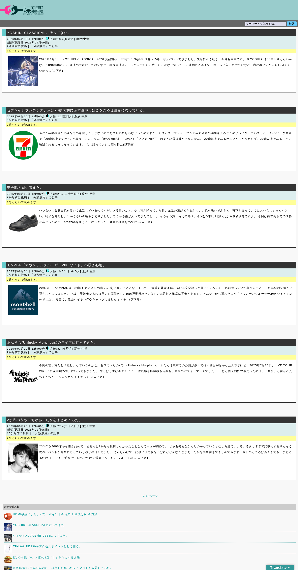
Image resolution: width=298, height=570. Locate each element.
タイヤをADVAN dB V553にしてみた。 (41, 535)
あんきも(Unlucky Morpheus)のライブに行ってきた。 (52, 342)
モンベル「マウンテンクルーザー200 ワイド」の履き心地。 (56, 265)
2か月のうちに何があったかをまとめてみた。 (44, 420)
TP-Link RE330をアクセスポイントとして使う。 (47, 546)
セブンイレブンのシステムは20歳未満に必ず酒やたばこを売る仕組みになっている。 (77, 110)
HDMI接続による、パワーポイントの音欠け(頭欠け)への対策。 (57, 514)
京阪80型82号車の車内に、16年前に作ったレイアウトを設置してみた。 (63, 567)
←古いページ (149, 495)
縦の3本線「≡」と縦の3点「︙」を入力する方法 (46, 557)
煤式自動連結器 (149, 10)
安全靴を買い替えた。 (25, 188)
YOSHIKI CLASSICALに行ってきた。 (39, 33)
